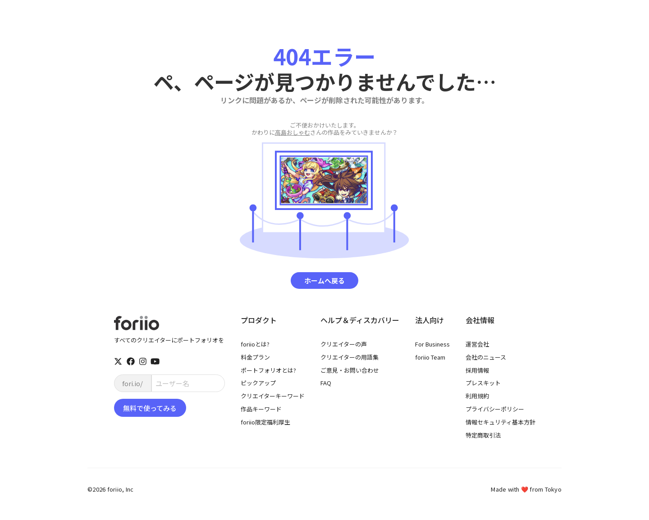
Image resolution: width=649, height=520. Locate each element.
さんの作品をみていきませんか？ (324, 129)
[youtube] (155, 361)
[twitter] (118, 361)
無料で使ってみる (150, 408)
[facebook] (131, 361)
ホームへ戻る (324, 280)
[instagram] (142, 361)
